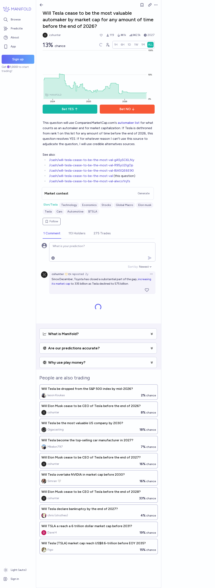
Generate (144, 193)
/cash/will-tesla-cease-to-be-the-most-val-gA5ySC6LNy (91, 160)
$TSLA (92, 211)
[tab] (52, 233)
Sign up (18, 59)
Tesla (48, 211)
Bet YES (70, 109)
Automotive (75, 211)
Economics (89, 205)
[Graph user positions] (107, 44)
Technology (69, 205)
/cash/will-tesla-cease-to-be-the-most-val (81, 176)
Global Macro (124, 205)
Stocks (106, 205)
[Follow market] (142, 5)
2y (86, 274)
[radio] (115, 45)
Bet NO (127, 109)
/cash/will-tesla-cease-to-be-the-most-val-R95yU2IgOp (91, 165)
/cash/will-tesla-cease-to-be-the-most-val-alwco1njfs (89, 181)
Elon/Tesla (50, 204)
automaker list (129, 123)
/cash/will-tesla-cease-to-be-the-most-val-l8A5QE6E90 (91, 170)
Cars (59, 211)
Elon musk (144, 205)
